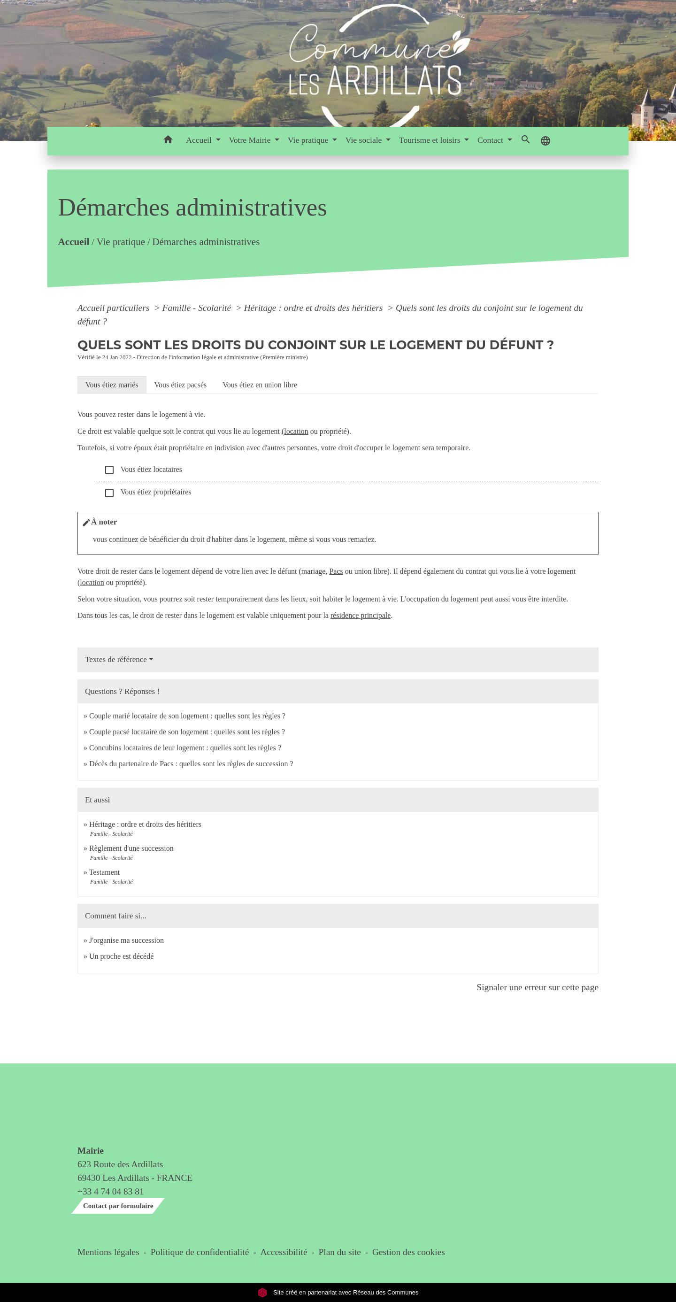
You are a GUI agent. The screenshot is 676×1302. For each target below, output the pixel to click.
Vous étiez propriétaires (147, 493)
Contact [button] (491, 140)
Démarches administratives (206, 242)
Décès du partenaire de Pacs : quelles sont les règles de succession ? (191, 764)
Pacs (336, 571)
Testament (104, 872)
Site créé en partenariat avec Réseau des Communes (338, 1292)
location (296, 431)
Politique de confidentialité (200, 1252)
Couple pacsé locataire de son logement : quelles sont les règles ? (187, 732)
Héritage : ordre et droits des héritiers (314, 308)
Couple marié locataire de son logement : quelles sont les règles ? (187, 716)
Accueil (73, 242)
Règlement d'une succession (131, 848)
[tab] (111, 385)
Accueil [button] (200, 140)
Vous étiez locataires (143, 470)
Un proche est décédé (121, 956)
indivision (230, 448)
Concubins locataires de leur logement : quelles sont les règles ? (185, 748)
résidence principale (360, 615)
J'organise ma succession (126, 940)
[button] (168, 141)
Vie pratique (120, 242)
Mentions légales (108, 1252)
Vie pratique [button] (309, 140)
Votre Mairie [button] (250, 140)
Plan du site (340, 1252)
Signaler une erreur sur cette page (537, 987)
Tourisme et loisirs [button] (430, 140)
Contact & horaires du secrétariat (114, 1109)
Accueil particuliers (114, 308)
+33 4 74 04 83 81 (110, 1191)
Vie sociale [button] (365, 140)
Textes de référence (116, 659)
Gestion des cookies (408, 1252)
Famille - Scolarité (197, 308)
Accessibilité (284, 1252)
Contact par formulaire (118, 1206)
